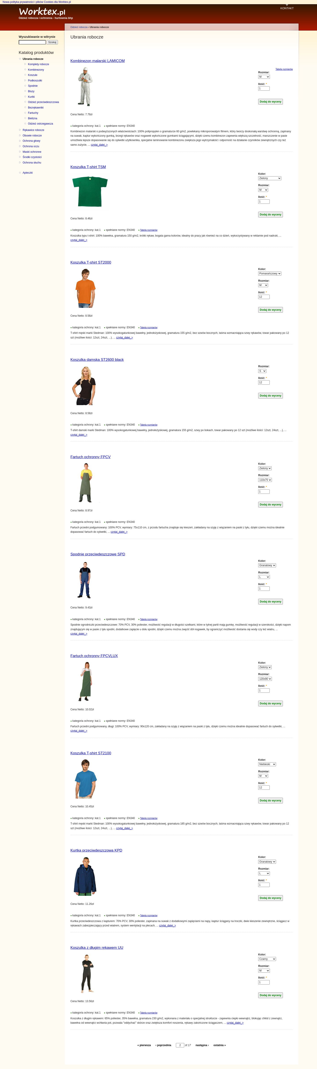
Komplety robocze (38, 64)
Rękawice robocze (33, 130)
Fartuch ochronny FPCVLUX (94, 656)
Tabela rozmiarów (148, 230)
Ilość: (262, 84)
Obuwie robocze (32, 135)
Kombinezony (36, 69)
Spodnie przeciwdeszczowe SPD (97, 554)
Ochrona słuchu (32, 162)
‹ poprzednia (163, 1045)
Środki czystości (32, 157)
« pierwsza (144, 1045)
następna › (202, 1045)
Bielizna (32, 118)
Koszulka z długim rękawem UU (96, 948)
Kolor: (262, 173)
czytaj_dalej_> (99, 144)
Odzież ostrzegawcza (40, 123)
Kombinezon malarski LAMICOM (97, 61)
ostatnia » (220, 1045)
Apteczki (28, 172)
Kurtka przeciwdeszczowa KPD (96, 850)
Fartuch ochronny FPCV (90, 457)
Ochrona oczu (31, 146)
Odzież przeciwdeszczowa (43, 102)
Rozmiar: (263, 72)
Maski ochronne (32, 151)
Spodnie (33, 85)
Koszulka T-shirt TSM (88, 167)
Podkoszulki (35, 80)
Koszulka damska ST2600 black (97, 360)
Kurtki (31, 96)
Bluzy (31, 91)
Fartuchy (33, 112)
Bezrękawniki (36, 107)
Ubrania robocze (33, 59)
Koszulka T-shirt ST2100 (90, 753)
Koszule (32, 75)
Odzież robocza (79, 27)
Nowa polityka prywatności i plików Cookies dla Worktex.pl (37, 2)
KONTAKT (287, 8)
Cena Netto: (77, 114)
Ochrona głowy (31, 140)
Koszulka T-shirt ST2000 (90, 262)
